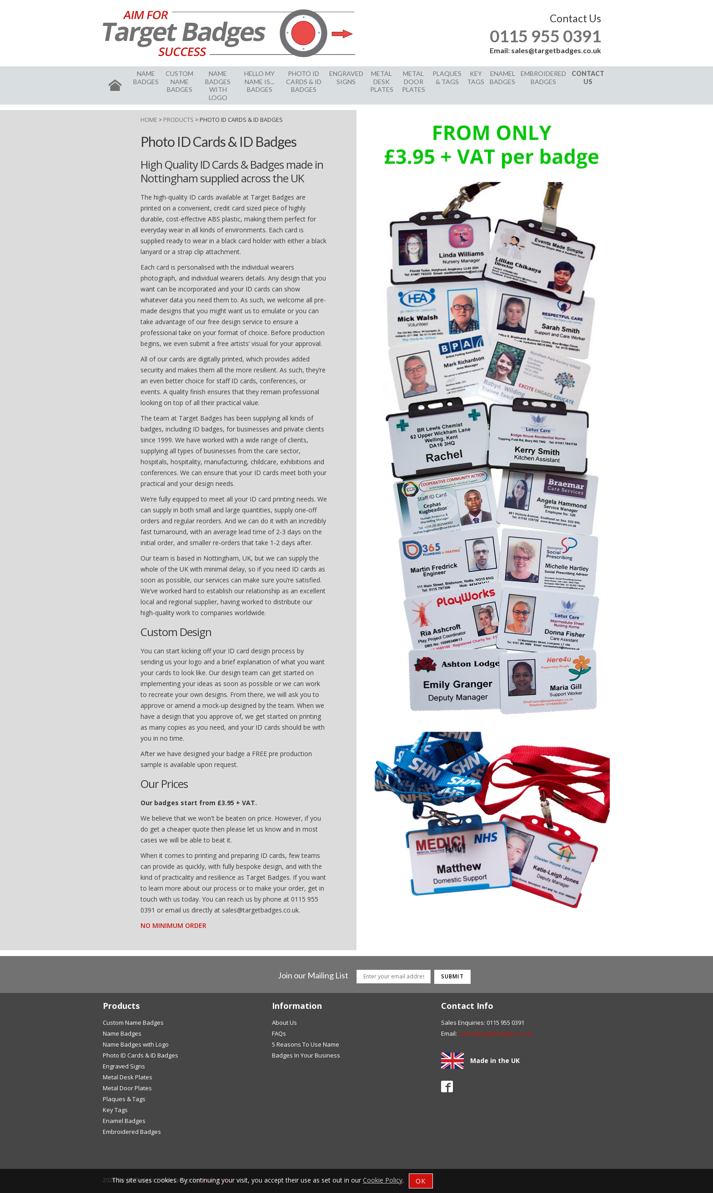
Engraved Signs (346, 77)
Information (297, 1005)
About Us (284, 1022)
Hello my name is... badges (259, 81)
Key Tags (475, 77)
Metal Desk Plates (381, 81)
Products (178, 119)
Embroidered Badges (543, 77)
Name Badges (146, 77)
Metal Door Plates (413, 81)
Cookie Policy (382, 1180)
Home (149, 119)
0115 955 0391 (545, 36)
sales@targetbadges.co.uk (556, 50)
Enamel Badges (502, 77)
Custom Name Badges (179, 81)
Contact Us (588, 77)
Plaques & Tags (447, 77)
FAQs (279, 1033)
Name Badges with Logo (218, 85)
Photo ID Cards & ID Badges (303, 81)
